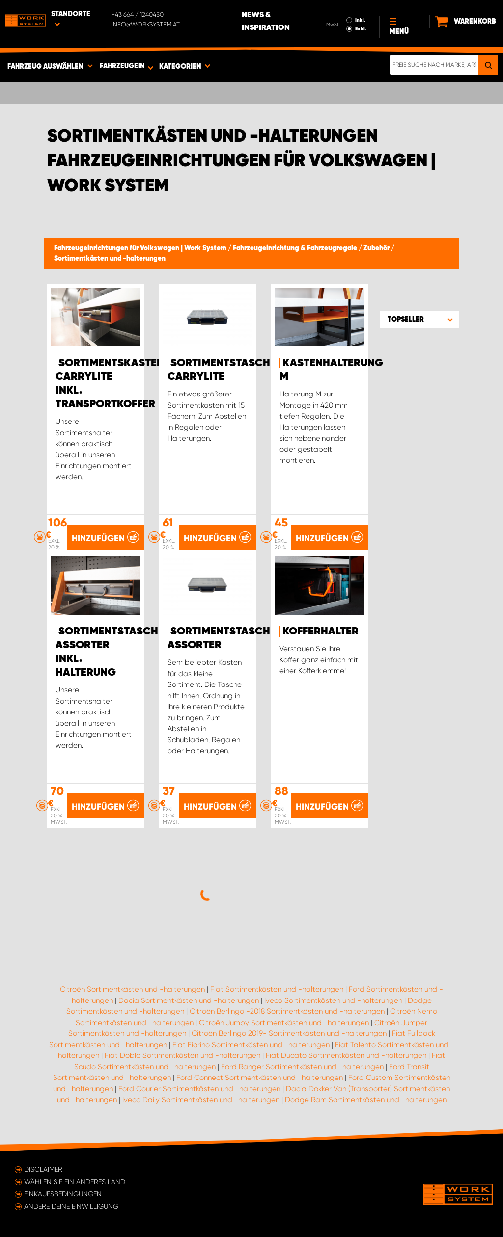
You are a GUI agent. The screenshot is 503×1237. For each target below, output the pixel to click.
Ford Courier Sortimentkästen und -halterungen (199, 1088)
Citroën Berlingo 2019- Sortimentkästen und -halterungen (289, 1033)
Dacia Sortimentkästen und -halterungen (188, 1000)
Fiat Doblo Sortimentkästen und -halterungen (182, 1055)
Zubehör (377, 248)
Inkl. (360, 20)
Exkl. (360, 28)
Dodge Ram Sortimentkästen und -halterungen (366, 1099)
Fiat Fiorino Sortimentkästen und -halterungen (251, 1044)
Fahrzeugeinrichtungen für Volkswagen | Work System (141, 248)
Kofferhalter (320, 631)
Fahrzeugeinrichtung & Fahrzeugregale (296, 248)
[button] (419, 319)
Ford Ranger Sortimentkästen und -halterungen (302, 1066)
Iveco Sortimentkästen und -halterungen (333, 1000)
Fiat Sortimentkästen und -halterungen (276, 989)
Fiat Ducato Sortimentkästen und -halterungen (346, 1055)
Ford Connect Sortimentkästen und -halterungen (259, 1077)
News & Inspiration (266, 21)
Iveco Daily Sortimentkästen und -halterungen (200, 1099)
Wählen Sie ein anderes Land (74, 1181)
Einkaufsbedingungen (63, 1194)
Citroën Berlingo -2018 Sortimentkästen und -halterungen (287, 1011)
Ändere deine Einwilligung (71, 1206)
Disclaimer (43, 1169)
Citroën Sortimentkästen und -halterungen (132, 989)
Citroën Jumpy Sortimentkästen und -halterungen (284, 1022)
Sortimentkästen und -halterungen (110, 258)
